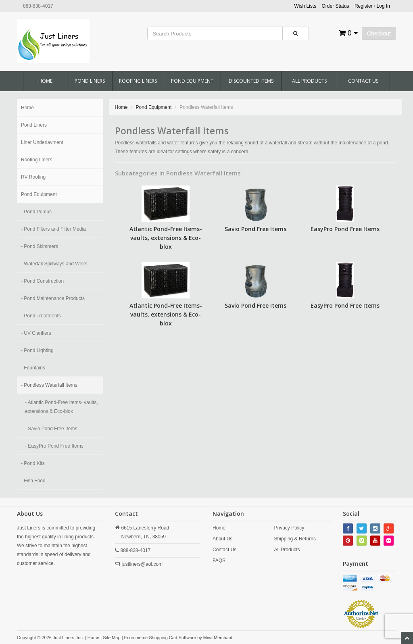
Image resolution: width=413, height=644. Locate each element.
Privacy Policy (289, 528)
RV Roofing (33, 177)
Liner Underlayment (42, 142)
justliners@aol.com (142, 564)
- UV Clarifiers (36, 333)
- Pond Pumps (36, 212)
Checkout (379, 33)
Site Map (111, 637)
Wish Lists (305, 6)
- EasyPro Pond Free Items (54, 446)
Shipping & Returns (295, 539)
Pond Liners (90, 80)
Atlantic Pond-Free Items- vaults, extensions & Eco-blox (165, 237)
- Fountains (33, 368)
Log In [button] (383, 6)
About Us (222, 539)
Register (364, 6)
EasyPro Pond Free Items (345, 229)
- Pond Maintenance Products (53, 298)
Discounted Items (251, 80)
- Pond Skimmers (39, 246)
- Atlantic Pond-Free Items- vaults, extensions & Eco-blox (61, 407)
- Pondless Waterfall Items (49, 385)
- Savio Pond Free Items (51, 428)
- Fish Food (33, 481)
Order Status (335, 6)
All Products (309, 80)
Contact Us (363, 80)
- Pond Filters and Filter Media (53, 229)
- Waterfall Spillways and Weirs (54, 264)
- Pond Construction (42, 281)
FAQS (219, 560)
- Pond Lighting (37, 350)
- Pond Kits (33, 463)
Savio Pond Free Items (255, 229)
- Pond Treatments (41, 316)
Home (45, 80)
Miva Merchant (217, 637)
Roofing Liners (138, 80)
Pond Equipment (192, 80)
